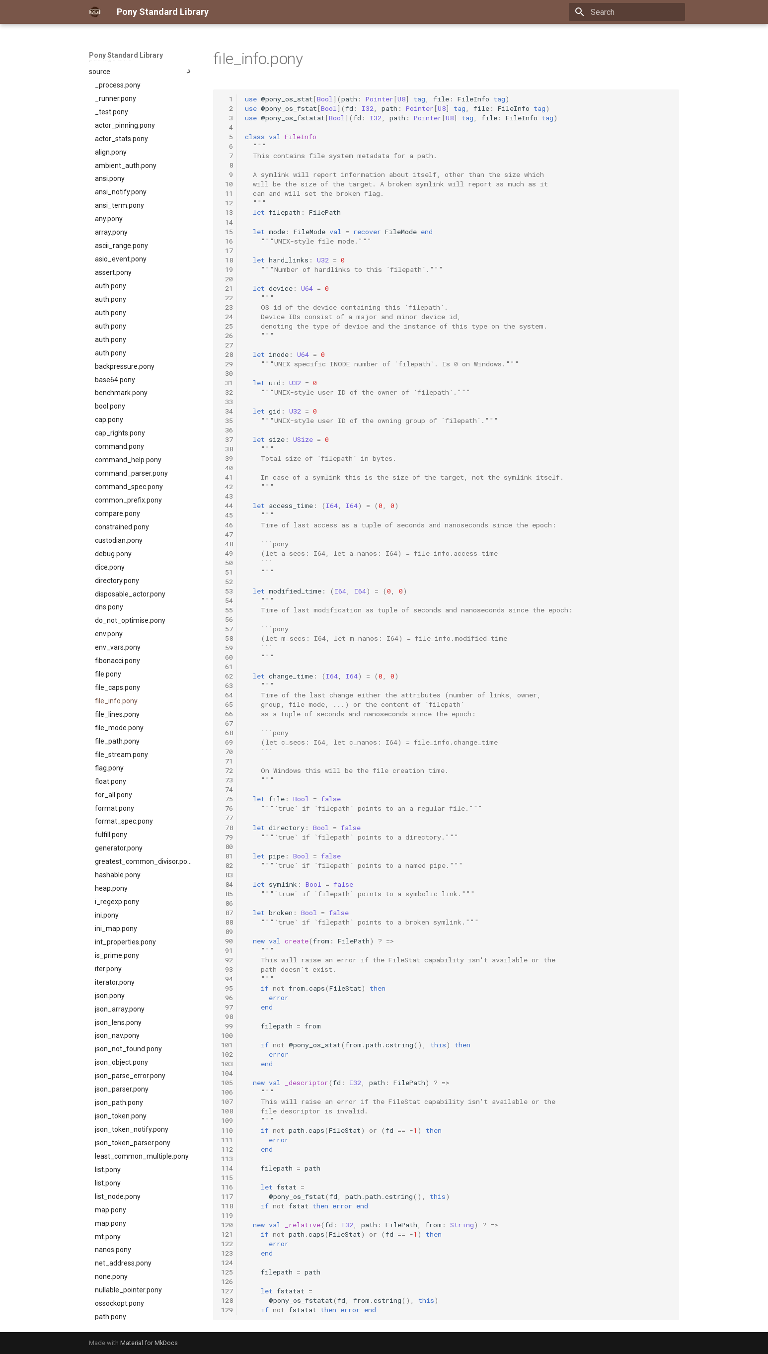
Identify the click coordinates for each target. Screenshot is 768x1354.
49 (227, 553)
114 (227, 1168)
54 (227, 600)
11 (227, 193)
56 (227, 619)
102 (227, 1054)
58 (227, 638)
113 (227, 1158)
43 (227, 496)
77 (227, 817)
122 (227, 1243)
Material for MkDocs (149, 1343)
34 (227, 411)
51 (227, 572)
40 (227, 467)
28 (227, 354)
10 (227, 183)
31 (227, 382)
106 (227, 1092)
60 (227, 657)
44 (227, 505)
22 (227, 297)
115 (227, 1177)
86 (227, 903)
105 (227, 1082)
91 (227, 950)
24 (227, 316)
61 (227, 666)
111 (227, 1139)
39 (227, 458)
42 (227, 486)
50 (227, 562)
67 (227, 723)
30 (227, 373)
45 (227, 514)
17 (227, 250)
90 (227, 940)
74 (227, 789)
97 (227, 1007)
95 (227, 988)
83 (227, 874)
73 (227, 779)
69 (227, 742)
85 (227, 893)
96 (227, 997)
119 (227, 1215)
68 (227, 732)
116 (227, 1187)
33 (227, 401)
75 (227, 798)
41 (227, 477)
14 (227, 222)
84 (227, 884)
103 (227, 1063)
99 (227, 1025)
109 (227, 1120)
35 (227, 420)
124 (227, 1262)
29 (227, 363)
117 (227, 1196)
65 (227, 704)
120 (227, 1224)
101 (227, 1044)
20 (227, 278)
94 (227, 978)
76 (227, 808)
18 (227, 259)
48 (227, 543)
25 (227, 326)
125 (227, 1272)
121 (227, 1234)
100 (227, 1035)
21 (227, 288)
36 (227, 429)
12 (227, 202)
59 (227, 647)
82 (227, 865)
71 (227, 761)
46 (227, 524)
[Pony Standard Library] (95, 12)
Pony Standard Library (126, 55)
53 (227, 591)
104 (227, 1073)
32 (227, 392)
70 (227, 751)
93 (227, 969)
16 (227, 241)
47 (227, 534)
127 (227, 1290)
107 (227, 1101)
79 (227, 837)
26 (227, 335)
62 (227, 676)
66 (227, 713)
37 (227, 439)
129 (227, 1309)
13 (227, 212)
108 (227, 1110)
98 (227, 1016)
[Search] (627, 12)
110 (227, 1130)
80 (227, 846)
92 (227, 959)
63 (227, 685)
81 (227, 855)
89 (227, 931)
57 (227, 628)
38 (227, 448)
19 (227, 269)
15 (227, 231)
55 (227, 609)
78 (227, 827)
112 (227, 1149)
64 (227, 694)
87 (227, 912)
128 (227, 1300)
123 (227, 1253)
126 (227, 1281)
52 (227, 581)
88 (227, 922)
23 (227, 307)
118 (227, 1205)
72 (227, 770)
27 (227, 344)
